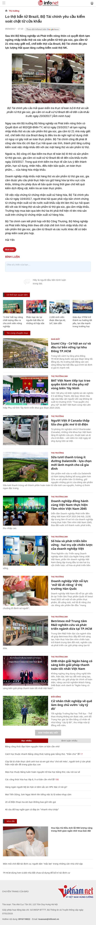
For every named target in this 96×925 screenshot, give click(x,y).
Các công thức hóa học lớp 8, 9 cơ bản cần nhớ (28, 779)
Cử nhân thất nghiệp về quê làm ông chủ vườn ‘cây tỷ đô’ (71, 705)
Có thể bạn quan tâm (17, 294)
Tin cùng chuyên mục (17, 333)
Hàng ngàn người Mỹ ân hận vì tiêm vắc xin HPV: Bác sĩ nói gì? (36, 787)
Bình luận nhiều (69, 740)
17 (80, 754)
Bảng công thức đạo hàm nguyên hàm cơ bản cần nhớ (32, 746)
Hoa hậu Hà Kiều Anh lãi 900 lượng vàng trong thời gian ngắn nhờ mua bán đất (71, 829)
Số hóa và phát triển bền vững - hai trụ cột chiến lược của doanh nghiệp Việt (72, 545)
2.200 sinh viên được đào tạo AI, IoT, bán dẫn (57, 320)
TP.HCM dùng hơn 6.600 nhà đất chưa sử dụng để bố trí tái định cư (36, 872)
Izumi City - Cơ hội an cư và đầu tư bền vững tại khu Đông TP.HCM (71, 347)
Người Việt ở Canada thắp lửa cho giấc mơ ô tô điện (70, 422)
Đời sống (56, 696)
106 (55, 779)
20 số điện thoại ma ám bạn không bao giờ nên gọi (30, 802)
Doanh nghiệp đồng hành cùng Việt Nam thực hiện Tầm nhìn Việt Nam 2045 (69, 505)
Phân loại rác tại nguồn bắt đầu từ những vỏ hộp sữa (35, 320)
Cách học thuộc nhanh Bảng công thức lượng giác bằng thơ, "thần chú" (41, 754)
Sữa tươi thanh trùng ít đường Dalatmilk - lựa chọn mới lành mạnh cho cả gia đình (71, 463)
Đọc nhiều (26, 740)
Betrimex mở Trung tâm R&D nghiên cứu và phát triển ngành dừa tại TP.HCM (71, 625)
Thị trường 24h (59, 376)
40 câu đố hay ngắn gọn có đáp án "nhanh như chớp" (32, 809)
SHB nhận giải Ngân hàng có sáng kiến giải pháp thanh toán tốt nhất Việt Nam (71, 665)
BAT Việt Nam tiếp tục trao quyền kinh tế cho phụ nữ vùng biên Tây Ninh (70, 384)
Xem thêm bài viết (48, 732)
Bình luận (9, 249)
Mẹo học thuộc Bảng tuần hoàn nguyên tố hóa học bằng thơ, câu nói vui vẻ (42, 772)
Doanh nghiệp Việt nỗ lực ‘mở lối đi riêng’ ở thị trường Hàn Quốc (69, 585)
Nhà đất (55, 339)
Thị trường (14, 11)
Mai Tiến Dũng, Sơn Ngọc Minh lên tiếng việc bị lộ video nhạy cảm (38, 794)
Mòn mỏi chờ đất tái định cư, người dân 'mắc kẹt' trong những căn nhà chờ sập (43, 863)
